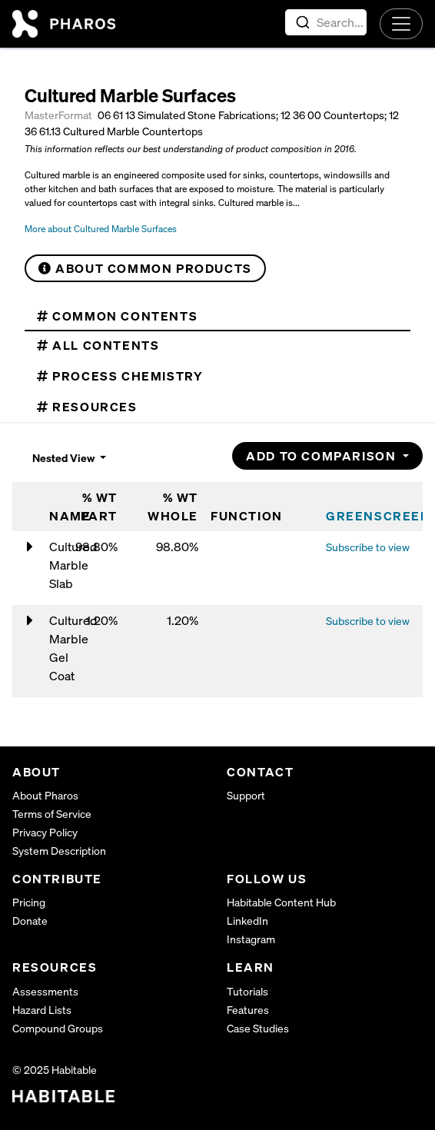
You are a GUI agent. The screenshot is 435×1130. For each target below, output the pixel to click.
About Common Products (145, 268)
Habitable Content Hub (281, 902)
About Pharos (45, 795)
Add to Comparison (323, 455)
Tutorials (247, 991)
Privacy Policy (45, 832)
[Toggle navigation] (401, 23)
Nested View (64, 457)
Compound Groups (57, 1028)
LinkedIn (247, 920)
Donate (30, 920)
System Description (59, 850)
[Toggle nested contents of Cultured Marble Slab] (30, 547)
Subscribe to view (368, 547)
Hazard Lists (41, 1009)
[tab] (217, 316)
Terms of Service (51, 813)
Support (246, 795)
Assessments (45, 991)
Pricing (28, 902)
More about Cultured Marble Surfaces (101, 228)
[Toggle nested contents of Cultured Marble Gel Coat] (30, 621)
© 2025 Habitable (54, 1069)
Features (248, 1009)
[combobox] (325, 22)
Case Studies (258, 1028)
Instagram (251, 939)
